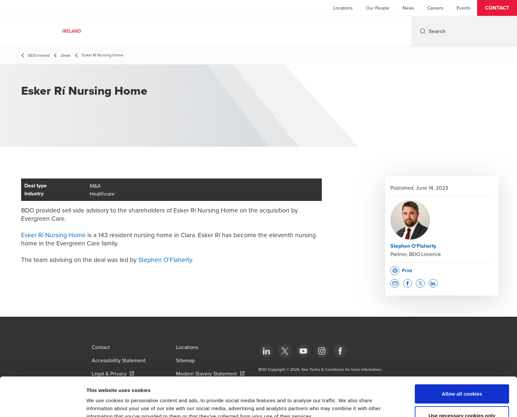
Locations (343, 8)
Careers (435, 8)
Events (464, 8)
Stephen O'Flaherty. (165, 259)
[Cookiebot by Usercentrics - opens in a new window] (43, 404)
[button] (497, 8)
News (408, 8)
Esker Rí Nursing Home (53, 234)
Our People (377, 8)
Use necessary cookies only (462, 379)
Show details (346, 404)
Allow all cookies (462, 357)
